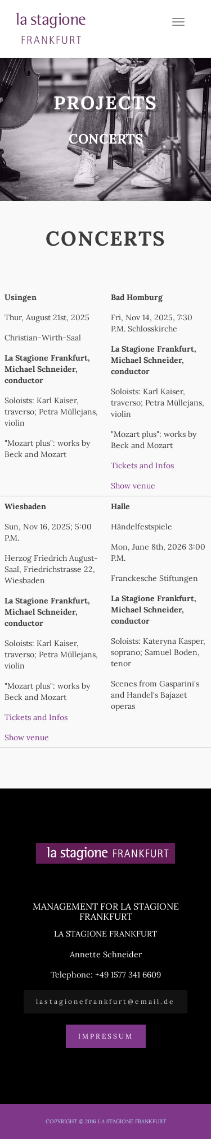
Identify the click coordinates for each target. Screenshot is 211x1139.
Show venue (133, 486)
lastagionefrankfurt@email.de (105, 1001)
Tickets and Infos (142, 465)
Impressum (105, 1036)
